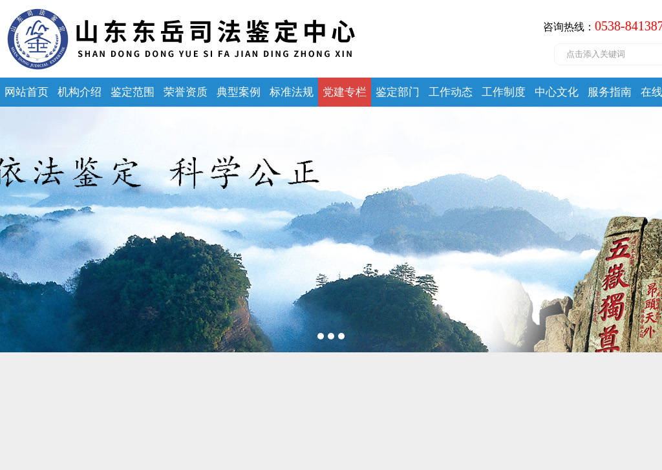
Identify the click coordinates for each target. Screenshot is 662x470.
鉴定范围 (133, 92)
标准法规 (292, 92)
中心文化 (557, 92)
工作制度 (504, 92)
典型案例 (239, 92)
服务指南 (610, 92)
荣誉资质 (186, 92)
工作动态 (451, 92)
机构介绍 (79, 92)
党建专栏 (345, 92)
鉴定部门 (398, 92)
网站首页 (26, 92)
